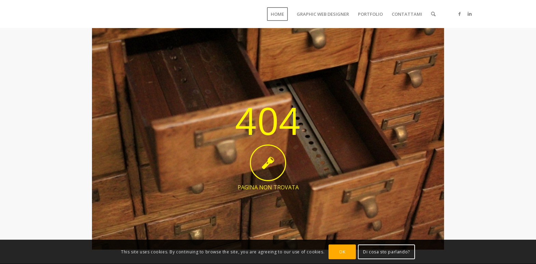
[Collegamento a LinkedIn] (470, 14)
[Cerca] (433, 14)
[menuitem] (277, 14)
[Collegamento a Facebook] (459, 14)
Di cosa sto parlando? (386, 252)
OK (342, 252)
